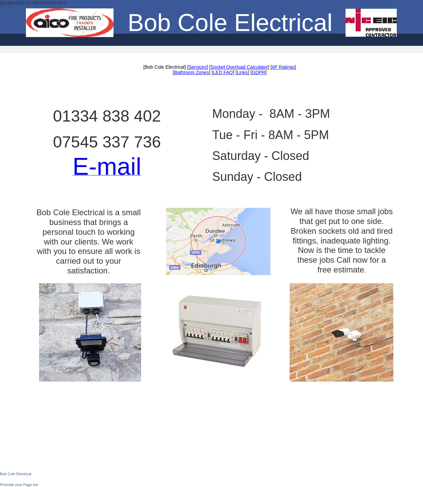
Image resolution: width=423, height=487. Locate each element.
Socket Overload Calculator (239, 67)
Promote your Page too (19, 485)
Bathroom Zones (191, 72)
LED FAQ (223, 72)
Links (242, 72)
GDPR (258, 72)
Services (198, 67)
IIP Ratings (283, 67)
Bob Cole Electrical (15, 474)
